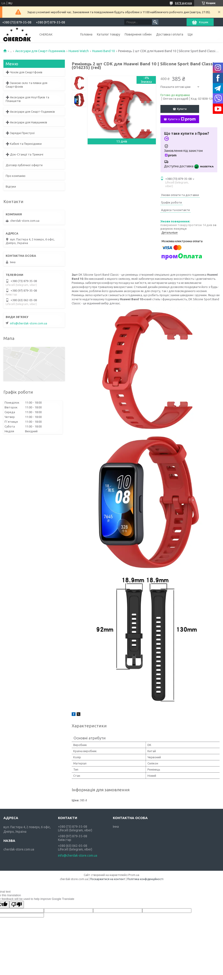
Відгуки (11, 186)
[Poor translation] (16, 904)
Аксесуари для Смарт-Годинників (40, 51)
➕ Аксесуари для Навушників (26, 122)
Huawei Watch (78, 51)
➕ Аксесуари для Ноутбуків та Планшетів (27, 99)
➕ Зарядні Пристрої (20, 133)
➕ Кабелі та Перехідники (24, 143)
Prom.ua (133, 874)
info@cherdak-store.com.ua (28, 323)
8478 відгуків (183, 3)
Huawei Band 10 (103, 51)
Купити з (182, 119)
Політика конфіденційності (145, 879)
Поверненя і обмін (138, 34)
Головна (86, 34)
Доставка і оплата (169, 34)
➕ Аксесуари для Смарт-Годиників (30, 111)
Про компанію (15, 175)
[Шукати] (155, 22)
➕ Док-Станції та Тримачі (24, 154)
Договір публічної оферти (24, 165)
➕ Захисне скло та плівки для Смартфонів (26, 84)
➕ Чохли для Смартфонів (24, 72)
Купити (182, 108)
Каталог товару (108, 34)
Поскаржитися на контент (107, 879)
